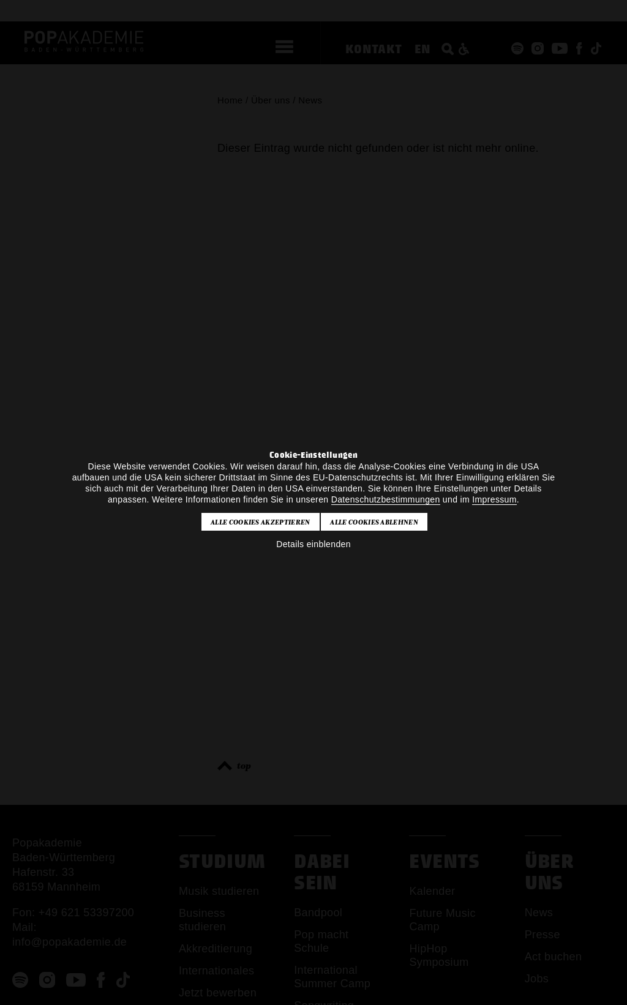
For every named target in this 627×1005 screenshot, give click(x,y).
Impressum (494, 499)
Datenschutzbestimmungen (385, 499)
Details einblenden (313, 544)
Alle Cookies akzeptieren (260, 522)
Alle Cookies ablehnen (374, 522)
